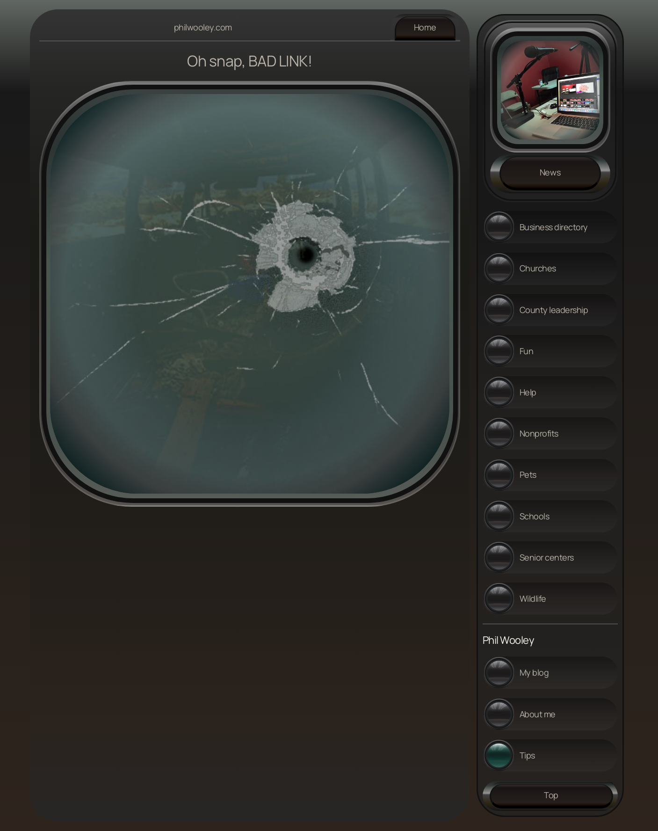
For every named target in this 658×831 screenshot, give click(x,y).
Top (551, 795)
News (550, 172)
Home (425, 27)
